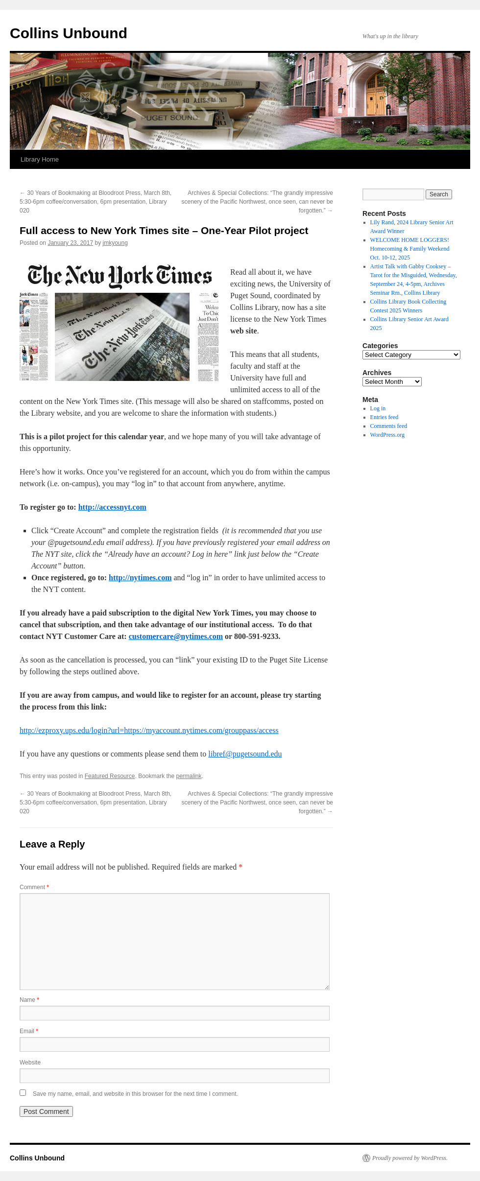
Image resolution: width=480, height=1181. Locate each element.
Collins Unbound (68, 33)
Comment (34, 887)
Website (30, 1062)
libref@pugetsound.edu (245, 754)
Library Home (40, 159)
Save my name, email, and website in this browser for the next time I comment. (135, 1093)
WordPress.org (387, 434)
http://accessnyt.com (112, 507)
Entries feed (384, 417)
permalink (189, 776)
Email (29, 1031)
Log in (378, 408)
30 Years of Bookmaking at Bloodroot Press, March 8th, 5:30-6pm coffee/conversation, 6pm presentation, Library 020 (95, 201)
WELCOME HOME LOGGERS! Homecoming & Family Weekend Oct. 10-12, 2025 (410, 248)
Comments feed (389, 426)
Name (29, 999)
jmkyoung (115, 242)
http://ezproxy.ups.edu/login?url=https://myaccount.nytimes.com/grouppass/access (149, 730)
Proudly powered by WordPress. (410, 1158)
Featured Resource (110, 776)
